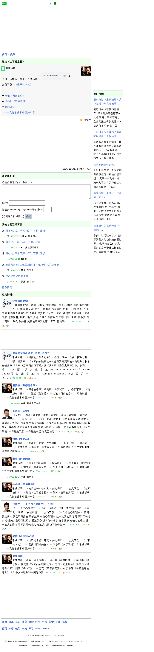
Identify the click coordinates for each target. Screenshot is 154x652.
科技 (44, 625)
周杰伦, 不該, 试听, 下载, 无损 (22, 245)
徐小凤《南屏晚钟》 (16, 101)
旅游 (31, 625)
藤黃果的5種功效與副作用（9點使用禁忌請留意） (33, 267)
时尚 (37, 625)
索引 (31, 631)
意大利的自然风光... (105, 164)
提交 (28, 219)
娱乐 (12, 54)
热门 (17, 631)
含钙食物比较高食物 (16, 279)
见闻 (58, 625)
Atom (45, 631)
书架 (24, 631)
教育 (24, 625)
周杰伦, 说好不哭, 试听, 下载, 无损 (25, 233)
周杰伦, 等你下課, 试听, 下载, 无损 (25, 256)
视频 (64, 625)
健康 (4, 625)
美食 (51, 625)
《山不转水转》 (24, 84)
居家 (17, 625)
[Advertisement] (46, 30)
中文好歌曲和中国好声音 (21, 112)
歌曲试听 (10, 107)
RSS (38, 631)
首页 (4, 54)
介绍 (11, 631)
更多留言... (8, 290)
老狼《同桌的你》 (15, 95)
